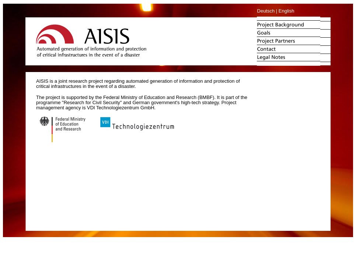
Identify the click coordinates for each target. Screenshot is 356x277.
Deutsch (266, 11)
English (286, 11)
